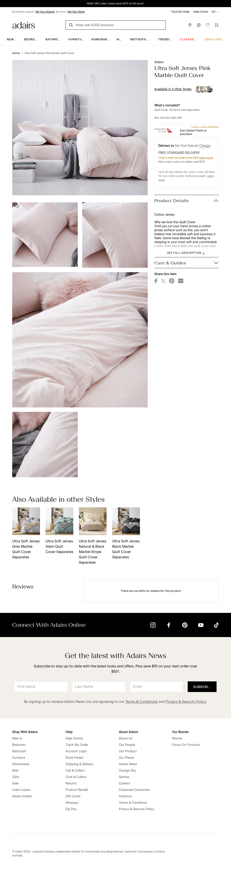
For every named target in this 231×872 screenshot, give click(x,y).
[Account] (199, 25)
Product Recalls (77, 790)
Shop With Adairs (25, 732)
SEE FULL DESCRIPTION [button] (186, 253)
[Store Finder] (190, 25)
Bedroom (32, 39)
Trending (166, 39)
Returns (71, 783)
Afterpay (72, 803)
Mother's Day (141, 39)
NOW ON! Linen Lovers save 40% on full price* (115, 3)
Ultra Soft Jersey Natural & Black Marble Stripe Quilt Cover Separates (92, 552)
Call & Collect (75, 770)
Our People (127, 745)
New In (12, 39)
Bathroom (54, 39)
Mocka (177, 738)
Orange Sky (127, 770)
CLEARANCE (189, 39)
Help (69, 732)
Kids (120, 39)
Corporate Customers (134, 790)
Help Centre (200, 11)
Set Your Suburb (45, 11)
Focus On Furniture (186, 745)
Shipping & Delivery (80, 764)
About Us (125, 738)
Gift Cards (73, 796)
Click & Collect (76, 777)
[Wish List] (207, 25)
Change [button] (205, 146)
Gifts (15, 777)
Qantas (124, 777)
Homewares (101, 39)
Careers (124, 783)
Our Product (128, 751)
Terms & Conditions (141, 702)
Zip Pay (71, 809)
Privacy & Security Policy (186, 702)
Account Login (76, 751)
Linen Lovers (215, 39)
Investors (125, 796)
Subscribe (203, 687)
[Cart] (216, 25)
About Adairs (128, 732)
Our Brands (180, 732)
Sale (15, 783)
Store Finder (74, 758)
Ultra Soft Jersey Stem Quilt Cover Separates (59, 546)
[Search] (72, 26)
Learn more (206, 157)
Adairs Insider (22, 796)
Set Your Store (76, 11)
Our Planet (126, 758)
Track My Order (180, 11)
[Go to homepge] (23, 25)
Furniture (77, 39)
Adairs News (128, 764)
